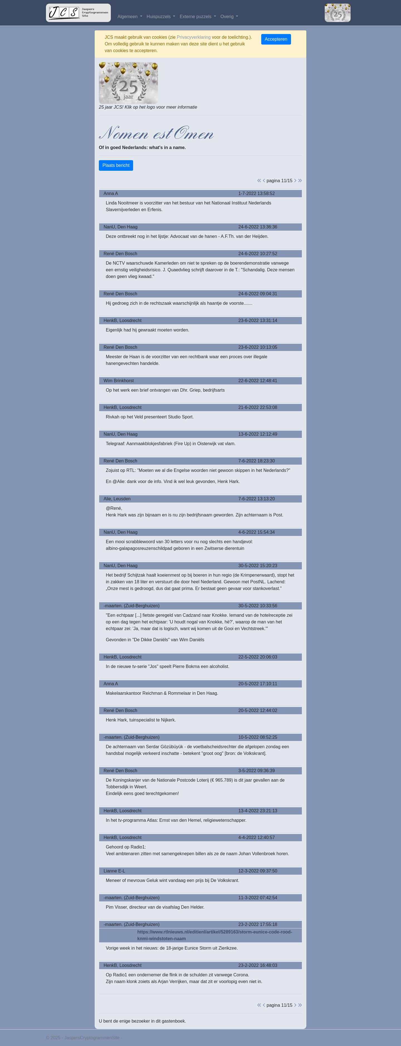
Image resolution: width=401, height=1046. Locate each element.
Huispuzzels (159, 16)
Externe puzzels (196, 16)
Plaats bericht (115, 165)
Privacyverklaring (194, 37)
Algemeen (128, 16)
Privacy (131, 1037)
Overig (228, 16)
